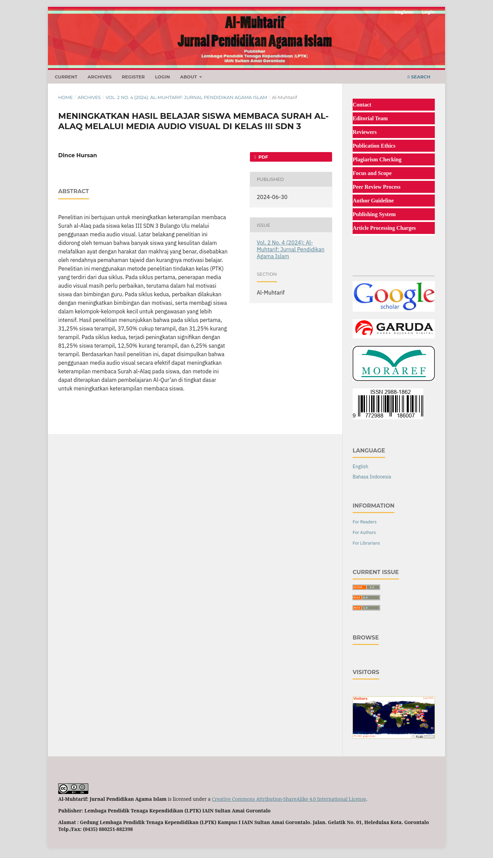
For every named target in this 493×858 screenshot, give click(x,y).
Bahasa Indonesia (372, 477)
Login (162, 76)
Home (65, 97)
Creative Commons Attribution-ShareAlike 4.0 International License (289, 799)
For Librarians (366, 543)
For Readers (365, 522)
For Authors (364, 532)
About (189, 76)
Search (418, 76)
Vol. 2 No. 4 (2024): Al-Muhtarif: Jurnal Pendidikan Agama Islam (186, 97)
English (360, 466)
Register (133, 76)
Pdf (262, 157)
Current (66, 76)
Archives (100, 76)
